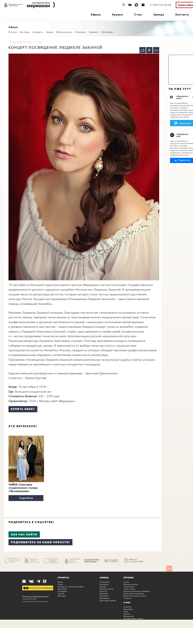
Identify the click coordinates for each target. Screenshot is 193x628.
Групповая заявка (108, 600)
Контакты (182, 14)
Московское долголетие (135, 595)
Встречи (12, 32)
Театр (60, 584)
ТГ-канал (127, 598)
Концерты (38, 32)
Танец (126, 581)
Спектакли (80, 32)
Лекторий (62, 591)
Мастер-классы (64, 32)
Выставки (25, 32)
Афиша (96, 14)
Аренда (158, 14)
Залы (126, 611)
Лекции (49, 32)
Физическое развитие (134, 593)
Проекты (63, 577)
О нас (138, 14)
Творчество (129, 586)
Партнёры (128, 609)
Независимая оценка (133, 618)
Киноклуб (62, 588)
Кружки (117, 14)
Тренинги (93, 32)
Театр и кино (129, 588)
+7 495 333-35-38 (160, 5)
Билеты (127, 613)
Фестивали (107, 32)
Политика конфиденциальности (35, 596)
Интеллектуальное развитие (137, 591)
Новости (127, 606)
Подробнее (26, 497)
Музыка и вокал (131, 584)
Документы (129, 616)
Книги (60, 581)
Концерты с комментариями (71, 586)
